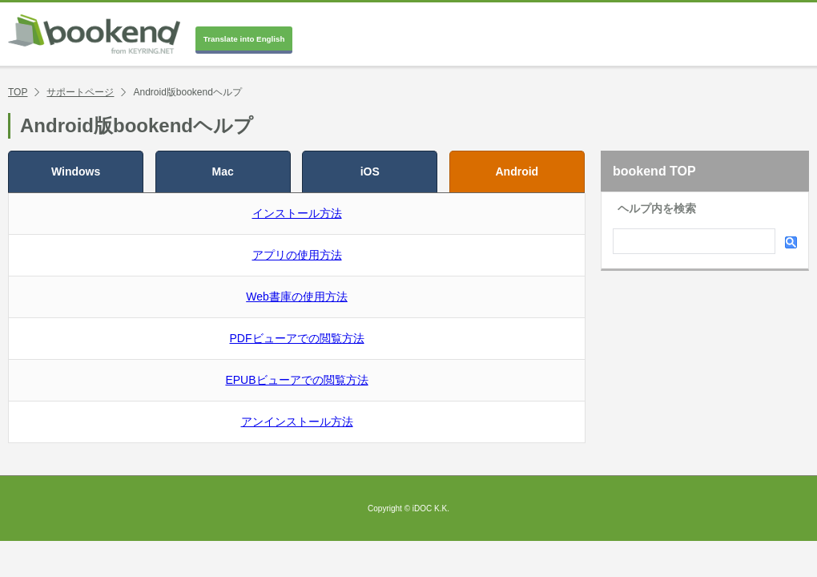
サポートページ (80, 92)
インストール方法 (297, 213)
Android (517, 171)
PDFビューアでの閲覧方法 (297, 338)
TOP (17, 92)
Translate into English (244, 38)
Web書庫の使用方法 (297, 296)
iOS (370, 171)
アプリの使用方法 (297, 254)
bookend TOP (654, 171)
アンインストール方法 (297, 421)
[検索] (692, 243)
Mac (223, 171)
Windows (75, 171)
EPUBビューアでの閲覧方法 (296, 379)
